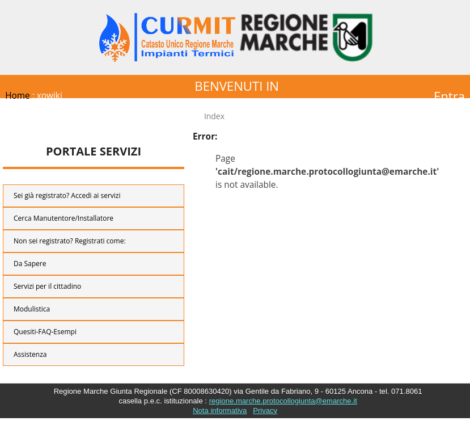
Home (17, 96)
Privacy (265, 410)
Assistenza (30, 354)
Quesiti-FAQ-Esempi (45, 331)
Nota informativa (220, 410)
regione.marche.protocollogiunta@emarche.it (283, 401)
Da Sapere (30, 263)
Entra (449, 95)
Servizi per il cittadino (47, 286)
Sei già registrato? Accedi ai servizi (67, 195)
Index (214, 116)
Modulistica (32, 309)
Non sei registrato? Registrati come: (70, 241)
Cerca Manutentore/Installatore (63, 218)
